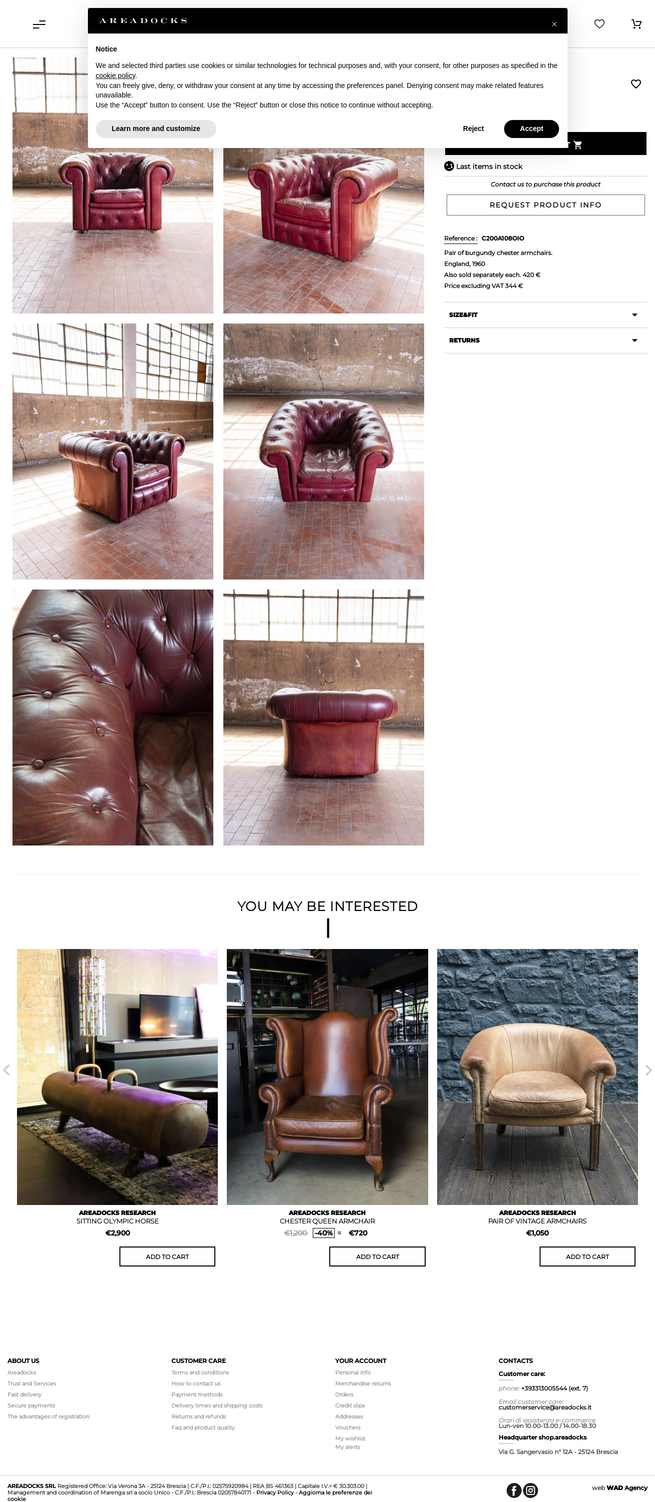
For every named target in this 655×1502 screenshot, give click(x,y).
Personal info (353, 1372)
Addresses (349, 1416)
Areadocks (21, 1372)
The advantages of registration (48, 1416)
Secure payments (31, 1405)
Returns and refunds (198, 1416)
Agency (627, 1488)
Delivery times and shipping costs (216, 1405)
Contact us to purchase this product (546, 184)
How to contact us (195, 1383)
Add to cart (167, 1256)
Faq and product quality (203, 1427)
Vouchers (347, 1427)
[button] (555, 24)
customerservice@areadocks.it (545, 1407)
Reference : (461, 238)
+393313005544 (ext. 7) (554, 1388)
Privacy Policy (275, 1492)
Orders (344, 1394)
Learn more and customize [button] (156, 128)
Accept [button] (532, 128)
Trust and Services (31, 1383)
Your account (360, 1360)
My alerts (347, 1447)
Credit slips (350, 1405)
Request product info (546, 205)
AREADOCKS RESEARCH (117, 1212)
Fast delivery (24, 1394)
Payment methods (196, 1394)
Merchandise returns (363, 1383)
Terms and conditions (200, 1372)
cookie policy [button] (115, 76)
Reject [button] (473, 128)
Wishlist (636, 84)
